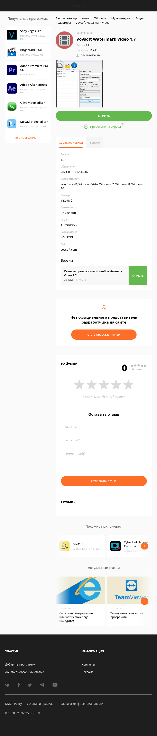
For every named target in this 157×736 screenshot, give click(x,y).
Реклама (87, 672)
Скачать (104, 116)
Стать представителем (103, 334)
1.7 (82, 45)
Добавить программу (20, 664)
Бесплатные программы (73, 18)
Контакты (88, 664)
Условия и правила (40, 704)
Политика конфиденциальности (80, 704)
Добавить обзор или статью (24, 672)
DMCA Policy (13, 704)
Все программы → (28, 138)
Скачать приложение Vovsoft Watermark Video (93, 273)
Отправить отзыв (104, 481)
